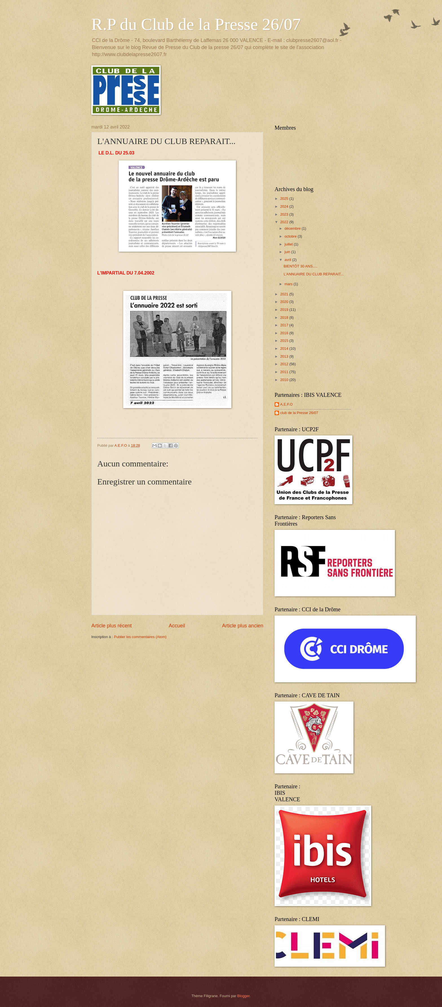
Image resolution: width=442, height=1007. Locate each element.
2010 (284, 380)
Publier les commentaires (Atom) (140, 637)
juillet (289, 244)
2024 (284, 206)
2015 (284, 340)
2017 (284, 325)
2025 (284, 198)
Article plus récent (111, 625)
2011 (284, 372)
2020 (284, 302)
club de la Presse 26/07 (299, 413)
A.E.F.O (286, 404)
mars (288, 284)
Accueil (177, 625)
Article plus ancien (242, 625)
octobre (291, 236)
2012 (284, 364)
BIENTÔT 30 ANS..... (301, 266)
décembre (293, 228)
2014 (284, 348)
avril (288, 260)
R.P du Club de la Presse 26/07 (196, 24)
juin (287, 252)
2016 (284, 333)
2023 (284, 214)
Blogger (243, 996)
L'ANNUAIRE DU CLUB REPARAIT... (314, 274)
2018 (284, 317)
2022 (284, 222)
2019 (284, 309)
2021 (284, 294)
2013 (284, 356)
